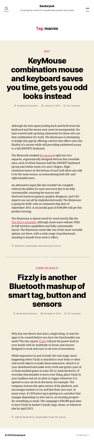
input (40, 246)
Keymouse (46, 155)
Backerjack (47, 6)
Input (47, 51)
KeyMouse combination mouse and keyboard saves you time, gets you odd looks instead (47, 78)
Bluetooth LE (29, 417)
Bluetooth (19, 246)
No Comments (73, 105)
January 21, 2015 (52, 105)
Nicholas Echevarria (29, 105)
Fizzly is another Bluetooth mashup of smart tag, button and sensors (47, 291)
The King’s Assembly (24, 222)
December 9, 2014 (52, 313)
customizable (31, 246)
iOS (56, 417)
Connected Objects (47, 268)
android (18, 417)
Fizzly (42, 341)
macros (57, 246)
